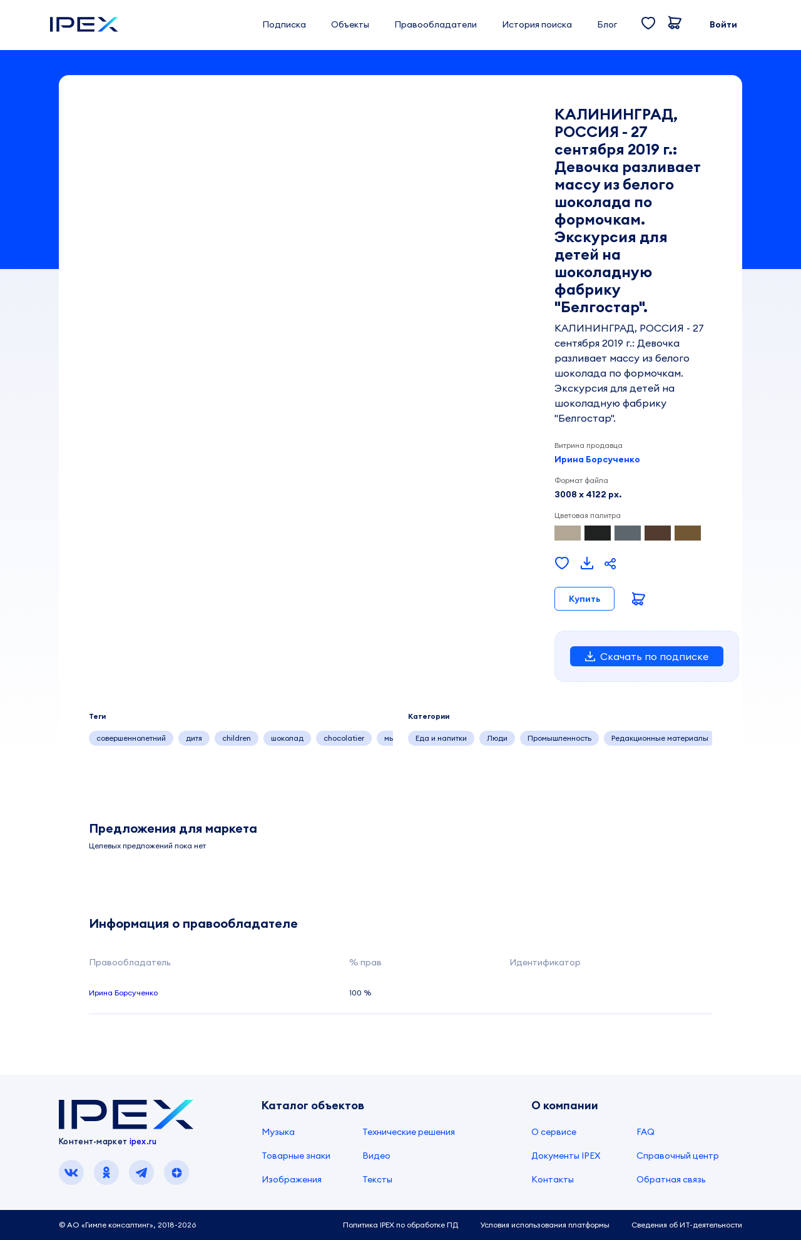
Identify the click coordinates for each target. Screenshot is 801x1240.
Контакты (552, 1179)
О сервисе (553, 1131)
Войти (723, 24)
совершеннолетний (131, 738)
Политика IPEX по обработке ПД (400, 1224)
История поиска (537, 24)
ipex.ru (143, 1141)
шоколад (287, 738)
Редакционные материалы (659, 738)
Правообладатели (435, 24)
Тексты (377, 1179)
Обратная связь (671, 1179)
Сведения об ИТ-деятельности (686, 1224)
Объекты (350, 24)
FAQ (645, 1131)
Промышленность (559, 738)
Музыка (278, 1131)
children (236, 738)
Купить (584, 598)
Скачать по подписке (646, 656)
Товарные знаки (296, 1155)
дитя (194, 738)
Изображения (292, 1179)
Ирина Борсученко (597, 459)
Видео (376, 1155)
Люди (497, 738)
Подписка (284, 24)
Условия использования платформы (545, 1224)
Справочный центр (677, 1155)
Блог (607, 24)
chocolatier (344, 738)
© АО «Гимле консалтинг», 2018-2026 (127, 1224)
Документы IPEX (565, 1155)
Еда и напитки (441, 738)
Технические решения (408, 1131)
